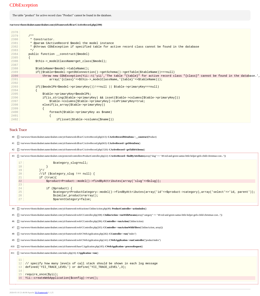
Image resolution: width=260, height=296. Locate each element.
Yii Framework (41, 292)
